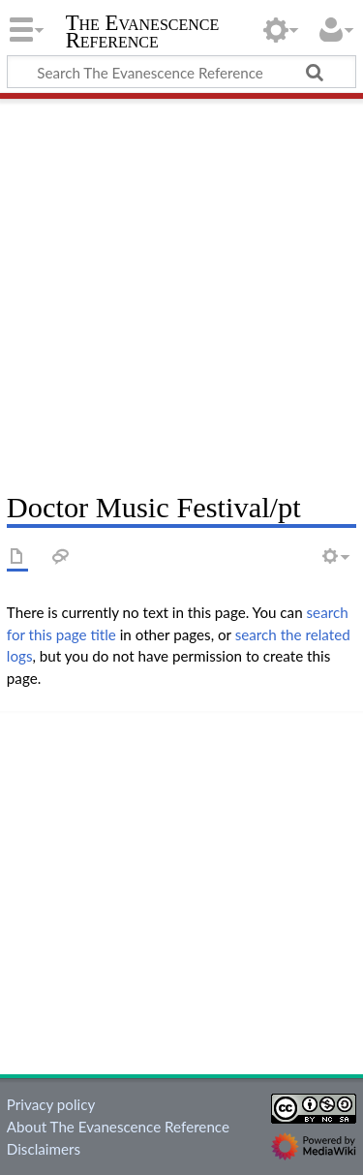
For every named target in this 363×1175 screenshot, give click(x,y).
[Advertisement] (181, 288)
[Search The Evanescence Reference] (181, 71)
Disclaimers (43, 1149)
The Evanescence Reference (143, 33)
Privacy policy (51, 1104)
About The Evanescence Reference (118, 1126)
